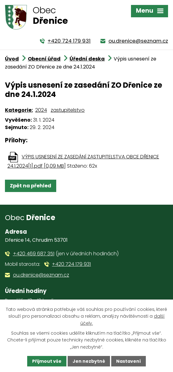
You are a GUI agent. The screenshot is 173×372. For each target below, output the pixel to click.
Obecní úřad (44, 58)
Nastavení (128, 361)
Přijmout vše (46, 361)
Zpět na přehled (30, 185)
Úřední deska (87, 58)
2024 (41, 110)
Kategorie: (19, 110)
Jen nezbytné (89, 361)
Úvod (12, 58)
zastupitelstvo (68, 110)
